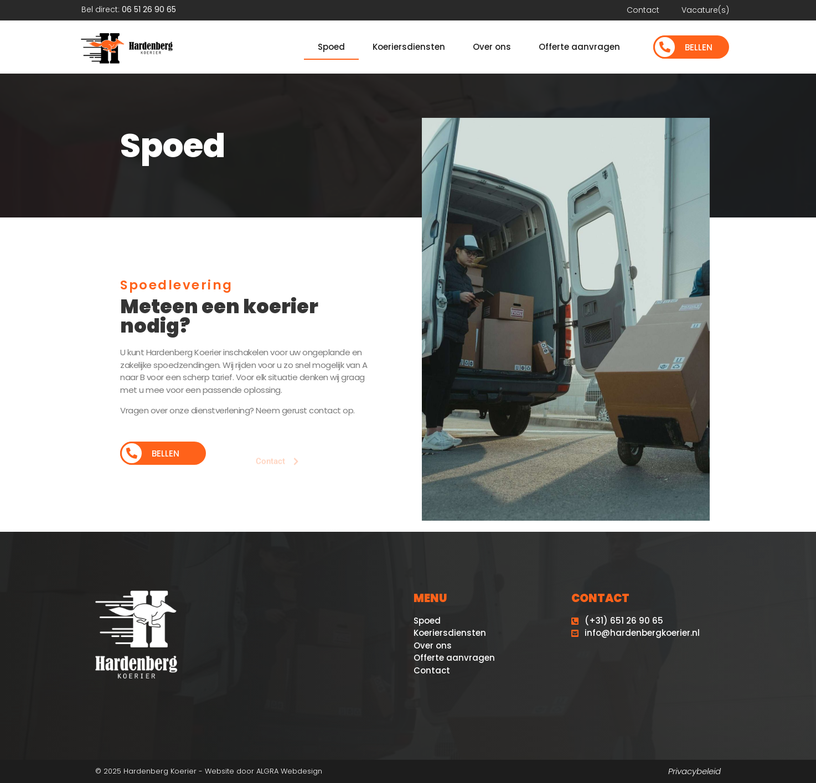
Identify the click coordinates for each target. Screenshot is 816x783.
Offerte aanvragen (579, 47)
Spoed (331, 47)
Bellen (698, 47)
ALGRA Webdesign (289, 771)
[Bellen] (664, 47)
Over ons (492, 47)
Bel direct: (128, 9)
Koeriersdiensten (409, 47)
